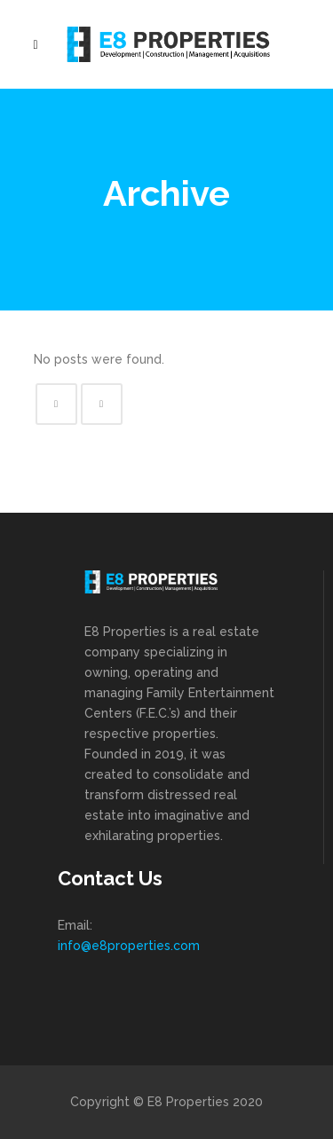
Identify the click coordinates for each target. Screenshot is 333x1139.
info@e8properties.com (129, 946)
